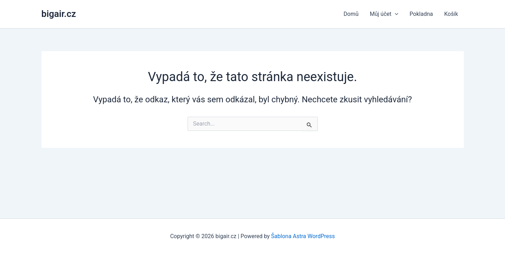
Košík (451, 14)
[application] (394, 14)
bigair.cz (59, 13)
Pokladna (421, 14)
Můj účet (384, 14)
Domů (350, 14)
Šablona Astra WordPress (303, 236)
